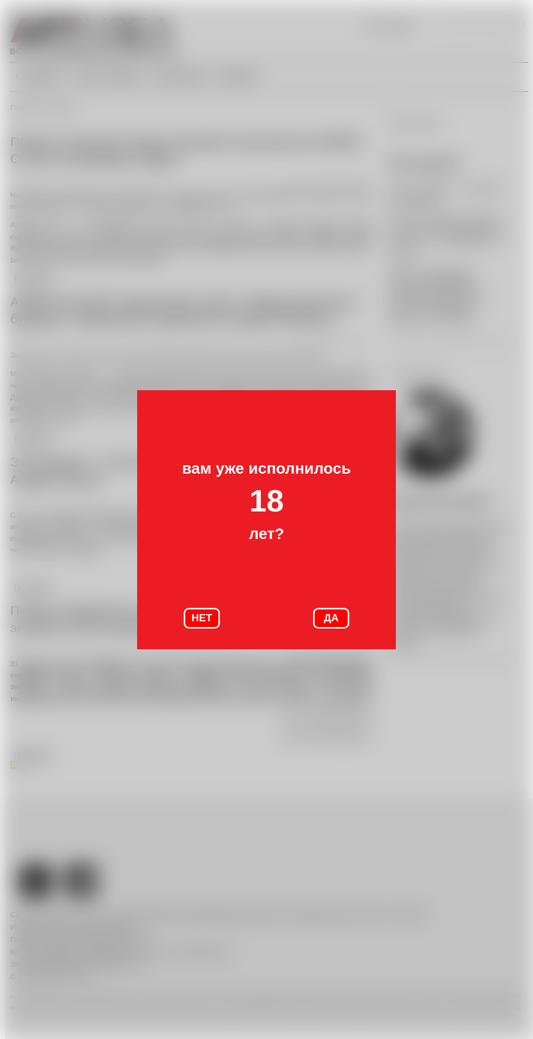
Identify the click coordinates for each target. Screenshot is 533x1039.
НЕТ (201, 617)
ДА (331, 617)
